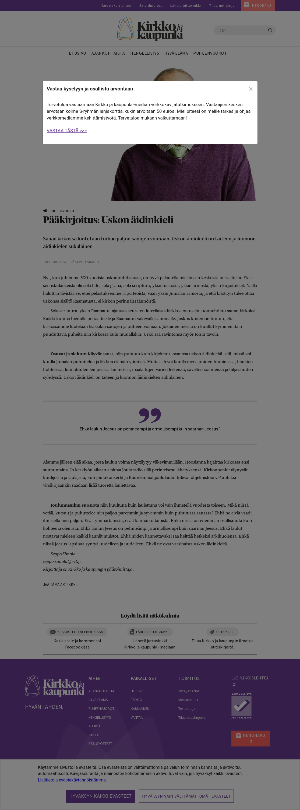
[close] (250, 89)
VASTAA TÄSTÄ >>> (67, 130)
